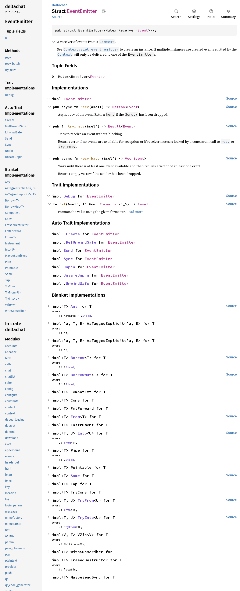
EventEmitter (78, 98)
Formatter (109, 204)
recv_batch (91, 158)
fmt (62, 204)
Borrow (78, 357)
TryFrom (86, 500)
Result (114, 126)
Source (57, 17)
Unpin (69, 267)
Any (74, 306)
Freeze (73, 234)
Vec (128, 158)
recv (84, 107)
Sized (86, 316)
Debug (69, 196)
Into (82, 433)
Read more (134, 211)
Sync (68, 258)
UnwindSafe (77, 283)
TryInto (86, 517)
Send (68, 250)
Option (118, 107)
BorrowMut (81, 374)
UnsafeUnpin (76, 275)
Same (75, 475)
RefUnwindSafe (81, 242)
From (75, 416)
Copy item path (103, 11)
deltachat (59, 5)
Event (142, 30)
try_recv (76, 126)
